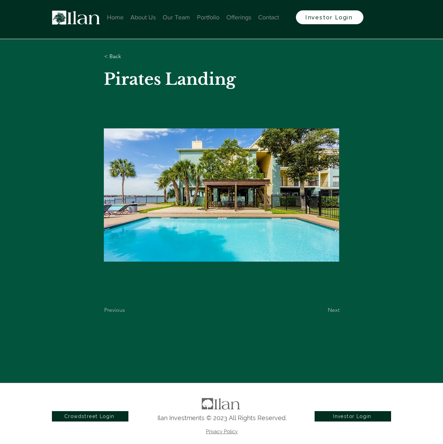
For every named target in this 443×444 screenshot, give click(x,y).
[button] (127, 56)
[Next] (322, 310)
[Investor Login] (329, 17)
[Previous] (127, 310)
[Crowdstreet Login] (90, 416)
